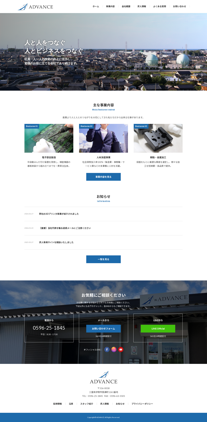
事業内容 (110, 6)
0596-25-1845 (49, 328)
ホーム (96, 6)
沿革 (71, 403)
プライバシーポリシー (142, 403)
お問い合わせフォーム (103, 328)
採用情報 (57, 403)
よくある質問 (159, 6)
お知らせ (120, 403)
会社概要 (126, 6)
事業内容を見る (103, 176)
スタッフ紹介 (86, 403)
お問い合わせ (179, 6)
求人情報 (141, 6)
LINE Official (158, 328)
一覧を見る (103, 259)
